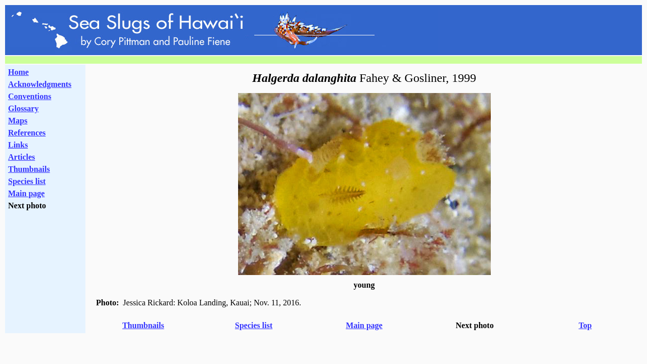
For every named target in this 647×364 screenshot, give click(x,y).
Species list (26, 181)
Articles (21, 157)
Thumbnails (29, 169)
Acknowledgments (39, 84)
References (26, 132)
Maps (17, 120)
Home (18, 72)
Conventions (29, 96)
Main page (26, 193)
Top (585, 325)
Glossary (23, 108)
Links (18, 145)
